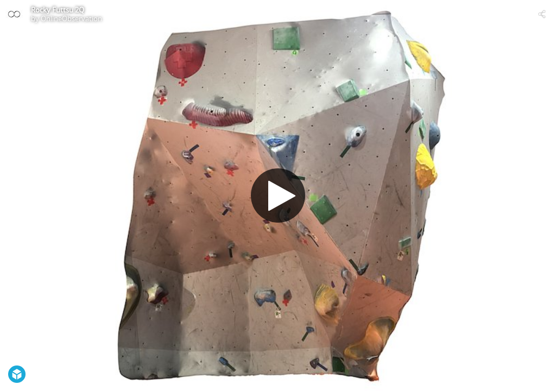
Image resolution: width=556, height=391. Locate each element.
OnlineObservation (71, 18)
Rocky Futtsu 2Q (57, 10)
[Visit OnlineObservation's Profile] (14, 14)
